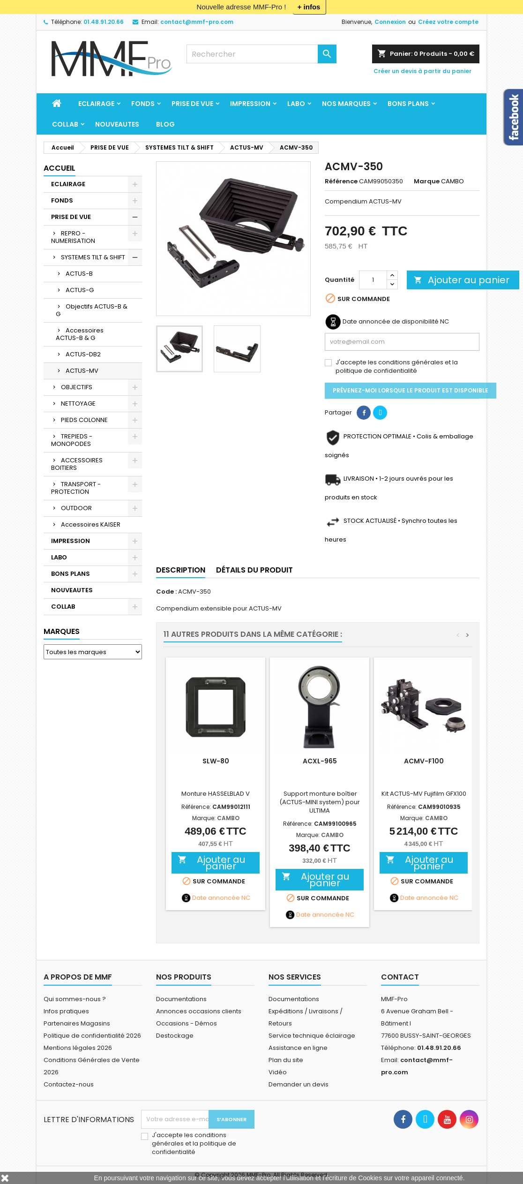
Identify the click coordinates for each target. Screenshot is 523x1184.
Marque (427, 181)
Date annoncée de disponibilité (391, 321)
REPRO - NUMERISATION (73, 237)
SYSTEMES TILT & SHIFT (93, 257)
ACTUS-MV (82, 370)
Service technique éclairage (312, 1035)
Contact (400, 977)
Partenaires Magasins (77, 1023)
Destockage (175, 1035)
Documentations (181, 999)
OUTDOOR (76, 508)
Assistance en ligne (298, 1047)
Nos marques (346, 103)
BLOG (165, 124)
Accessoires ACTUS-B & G (80, 334)
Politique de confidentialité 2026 (92, 1035)
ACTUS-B (79, 273)
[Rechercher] (261, 54)
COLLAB (65, 124)
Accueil (59, 168)
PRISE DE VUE (192, 103)
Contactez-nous (69, 1084)
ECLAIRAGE (96, 103)
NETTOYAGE (78, 403)
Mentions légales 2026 (78, 1047)
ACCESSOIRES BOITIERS (77, 464)
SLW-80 (215, 761)
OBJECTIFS (76, 387)
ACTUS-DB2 (83, 354)
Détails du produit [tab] (254, 570)
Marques (62, 631)
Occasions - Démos (186, 1023)
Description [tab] (180, 570)
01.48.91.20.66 (103, 22)
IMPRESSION (250, 103)
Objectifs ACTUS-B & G (91, 310)
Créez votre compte (448, 22)
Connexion (390, 22)
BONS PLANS (408, 103)
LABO (296, 103)
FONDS (143, 103)
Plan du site (286, 1060)
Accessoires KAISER (90, 524)
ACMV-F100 (424, 761)
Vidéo (278, 1072)
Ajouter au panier (461, 280)
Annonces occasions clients (198, 1011)
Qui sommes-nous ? (75, 999)
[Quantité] (373, 280)
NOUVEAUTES (117, 124)
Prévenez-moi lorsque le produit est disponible (410, 390)
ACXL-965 (320, 761)
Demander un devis (299, 1084)
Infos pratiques (66, 1011)
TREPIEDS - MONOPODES (71, 440)
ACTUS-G (80, 290)
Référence (341, 181)
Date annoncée (216, 898)
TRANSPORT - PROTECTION (76, 488)
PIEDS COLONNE (84, 419)
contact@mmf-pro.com (196, 22)
